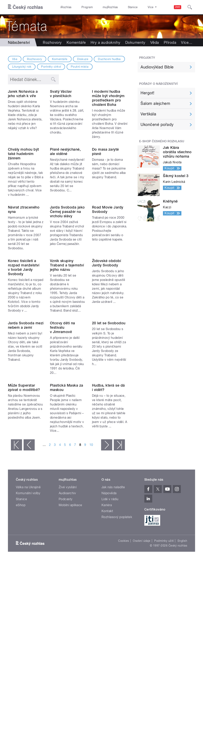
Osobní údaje (141, 661)
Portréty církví (51, 66)
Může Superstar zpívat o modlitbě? (24, 508)
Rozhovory (52, 42)
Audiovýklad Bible (157, 67)
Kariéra (107, 626)
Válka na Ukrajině (28, 608)
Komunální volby (28, 614)
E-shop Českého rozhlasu (161, 141)
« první (16, 565)
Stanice (119, 7)
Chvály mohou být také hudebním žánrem (23, 193)
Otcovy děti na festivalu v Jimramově (62, 428)
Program (81, 7)
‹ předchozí (29, 565)
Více (186, 42)
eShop (20, 626)
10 (91, 565)
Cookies (123, 661)
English (182, 661)
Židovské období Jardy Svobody (106, 343)
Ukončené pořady (157, 124)
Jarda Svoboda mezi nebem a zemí (26, 426)
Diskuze (82, 59)
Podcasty (66, 620)
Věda (154, 42)
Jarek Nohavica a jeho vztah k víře (23, 113)
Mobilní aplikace (70, 626)
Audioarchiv (67, 614)
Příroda (170, 42)
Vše (14, 59)
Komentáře (76, 42)
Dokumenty (135, 42)
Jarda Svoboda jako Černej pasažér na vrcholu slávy (67, 271)
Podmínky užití (164, 661)
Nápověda (109, 614)
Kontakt (107, 632)
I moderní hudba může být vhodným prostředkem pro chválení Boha (108, 118)
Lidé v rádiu (110, 620)
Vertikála (148, 114)
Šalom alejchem (155, 103)
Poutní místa (80, 66)
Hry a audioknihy (106, 42)
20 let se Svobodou (108, 424)
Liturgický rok (22, 66)
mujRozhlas (100, 7)
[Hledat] (189, 7)
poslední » (119, 565)
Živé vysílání (68, 608)
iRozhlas (64, 7)
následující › (106, 565)
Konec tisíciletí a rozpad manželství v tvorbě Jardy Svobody (23, 348)
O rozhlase (136, 7)
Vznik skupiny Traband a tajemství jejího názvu (67, 345)
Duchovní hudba (109, 59)
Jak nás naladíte (113, 608)
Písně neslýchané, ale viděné (65, 191)
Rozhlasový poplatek (117, 638)
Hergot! (147, 93)
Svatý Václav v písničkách (61, 113)
